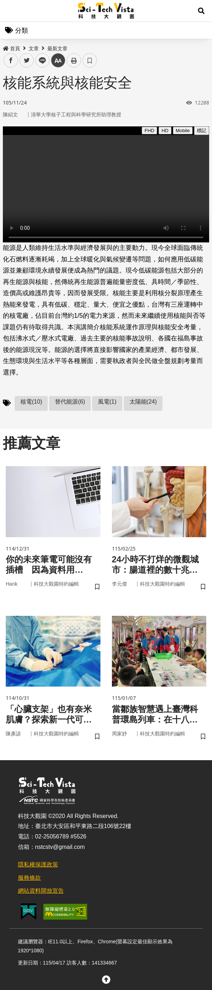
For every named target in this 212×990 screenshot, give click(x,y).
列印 (74, 60)
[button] (201, 11)
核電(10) (31, 402)
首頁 (11, 48)
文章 (34, 48)
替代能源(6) (70, 402)
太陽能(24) (143, 402)
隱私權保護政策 (38, 864)
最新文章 (57, 48)
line (40, 60)
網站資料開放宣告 (41, 891)
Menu (11, 11)
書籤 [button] (90, 60)
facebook (11, 60)
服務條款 (29, 878)
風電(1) (107, 402)
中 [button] (58, 60)
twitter (27, 60)
